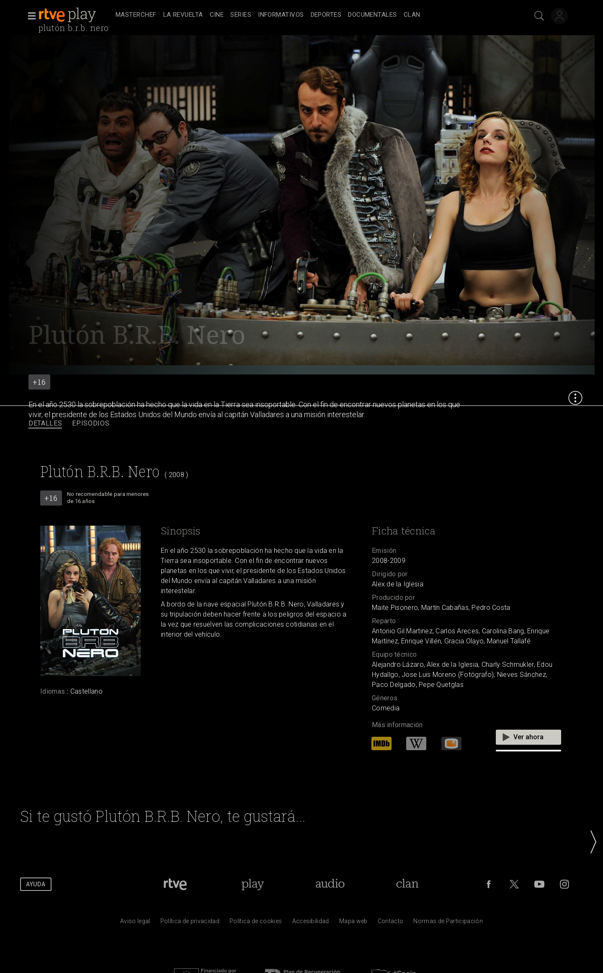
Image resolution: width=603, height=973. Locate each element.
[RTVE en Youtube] (539, 884)
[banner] (75, 15)
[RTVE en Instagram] (564, 884)
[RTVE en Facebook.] (488, 884)
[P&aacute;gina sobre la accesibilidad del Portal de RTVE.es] (310, 923)
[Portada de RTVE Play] (252, 884)
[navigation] (310, 15)
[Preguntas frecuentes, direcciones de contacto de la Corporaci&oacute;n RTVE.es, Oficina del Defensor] (391, 923)
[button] (29, 16)
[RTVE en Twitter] (514, 884)
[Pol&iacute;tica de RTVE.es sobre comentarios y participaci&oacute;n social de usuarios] (448, 923)
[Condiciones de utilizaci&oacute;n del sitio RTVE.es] (135, 923)
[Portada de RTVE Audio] (330, 884)
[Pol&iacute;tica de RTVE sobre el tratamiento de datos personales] (189, 923)
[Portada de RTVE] (175, 884)
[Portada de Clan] (407, 884)
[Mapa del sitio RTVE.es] (353, 923)
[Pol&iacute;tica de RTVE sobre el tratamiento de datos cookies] (255, 923)
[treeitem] (136, 15)
